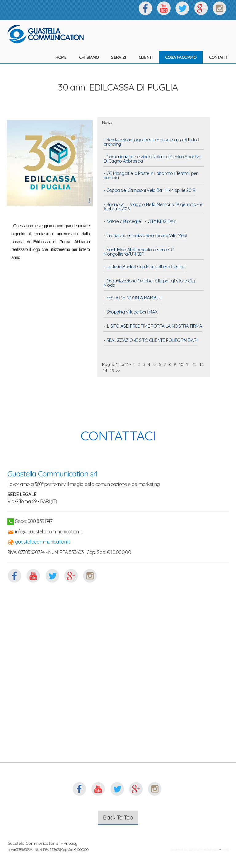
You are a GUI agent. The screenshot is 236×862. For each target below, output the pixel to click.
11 (188, 364)
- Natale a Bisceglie (122, 221)
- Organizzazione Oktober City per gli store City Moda (149, 283)
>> (118, 370)
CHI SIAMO (89, 57)
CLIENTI (146, 57)
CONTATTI (218, 57)
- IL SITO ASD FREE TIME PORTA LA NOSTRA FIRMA (153, 326)
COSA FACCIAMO (181, 57)
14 (105, 370)
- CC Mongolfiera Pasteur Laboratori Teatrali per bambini (151, 175)
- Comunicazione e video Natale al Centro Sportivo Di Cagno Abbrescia (153, 159)
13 (201, 364)
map (225, 849)
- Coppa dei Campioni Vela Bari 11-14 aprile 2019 (149, 190)
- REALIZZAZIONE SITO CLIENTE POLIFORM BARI (150, 340)
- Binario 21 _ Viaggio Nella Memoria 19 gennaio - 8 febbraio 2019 (153, 207)
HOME (61, 57)
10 (181, 364)
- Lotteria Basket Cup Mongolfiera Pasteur (145, 267)
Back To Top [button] (118, 817)
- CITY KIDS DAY (160, 221)
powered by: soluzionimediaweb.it (195, 849)
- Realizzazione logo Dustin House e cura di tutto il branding (151, 142)
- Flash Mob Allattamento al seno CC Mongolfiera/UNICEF (139, 252)
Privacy (70, 843)
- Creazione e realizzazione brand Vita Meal (145, 235)
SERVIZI (118, 57)
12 (194, 364)
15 (112, 370)
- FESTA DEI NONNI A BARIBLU (132, 298)
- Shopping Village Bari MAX (130, 312)
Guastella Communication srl (52, 473)
